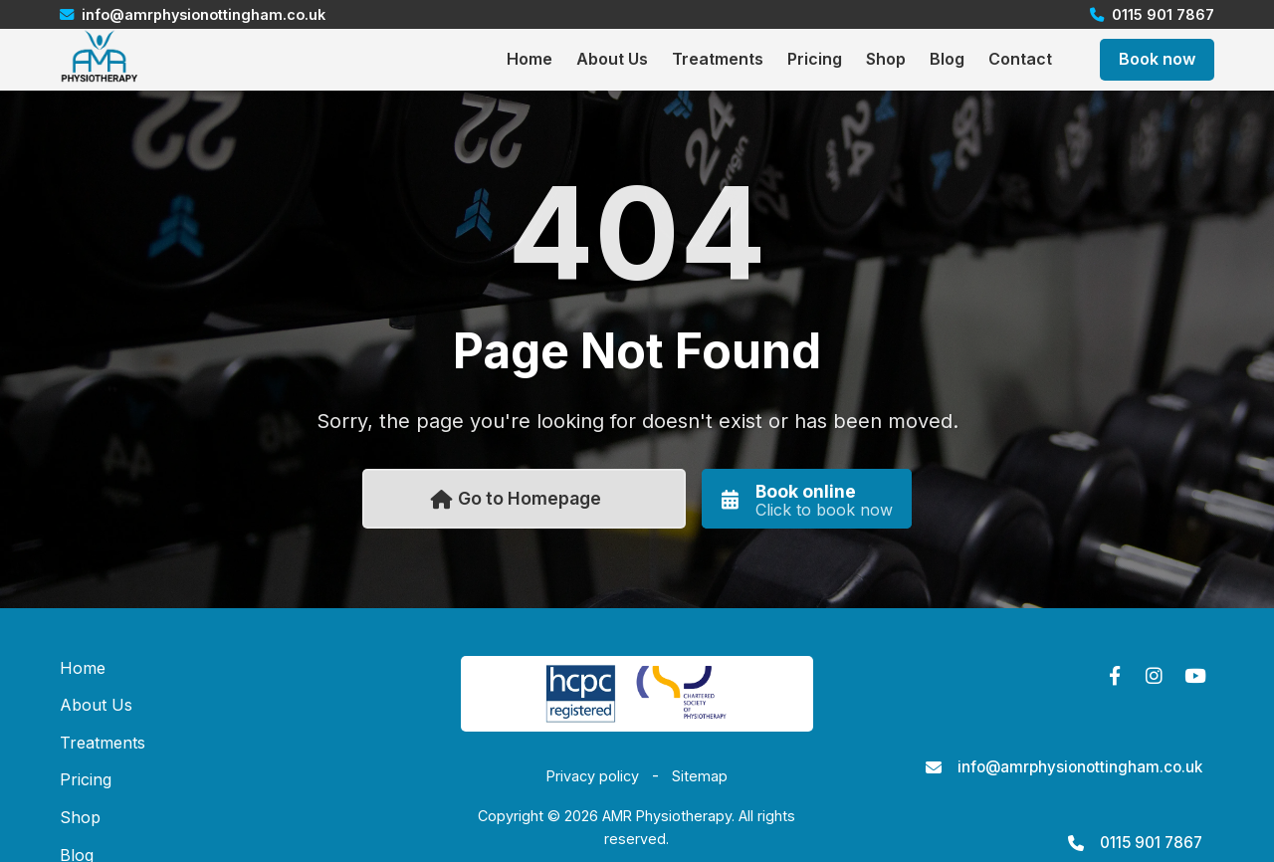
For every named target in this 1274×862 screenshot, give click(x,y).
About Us (612, 59)
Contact (1020, 59)
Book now (1157, 59)
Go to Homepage (516, 498)
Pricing (814, 59)
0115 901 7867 (1151, 842)
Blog (947, 59)
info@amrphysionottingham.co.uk (1079, 766)
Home (529, 59)
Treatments (717, 59)
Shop (886, 59)
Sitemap (700, 775)
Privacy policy (592, 775)
